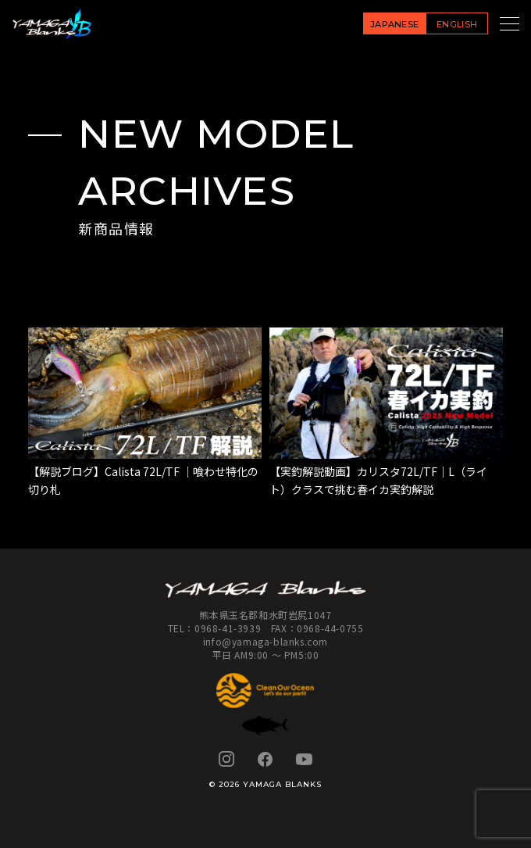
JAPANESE (394, 24)
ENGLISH (457, 24)
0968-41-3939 (227, 628)
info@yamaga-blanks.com (265, 641)
